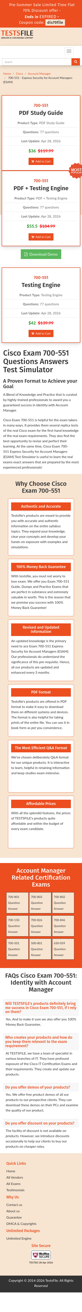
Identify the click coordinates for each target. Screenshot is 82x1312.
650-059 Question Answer (60, 949)
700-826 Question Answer (37, 926)
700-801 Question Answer (14, 902)
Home (7, 73)
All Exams (13, 1184)
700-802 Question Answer (60, 902)
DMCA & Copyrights (21, 1224)
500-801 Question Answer (37, 949)
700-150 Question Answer (14, 926)
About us (13, 1211)
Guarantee (14, 1217)
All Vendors (14, 1177)
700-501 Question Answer (14, 949)
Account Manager (39, 73)
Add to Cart (40, 161)
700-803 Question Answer (37, 902)
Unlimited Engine (19, 1238)
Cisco (19, 73)
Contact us (14, 1205)
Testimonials (15, 1190)
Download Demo (41, 254)
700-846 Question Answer (60, 926)
